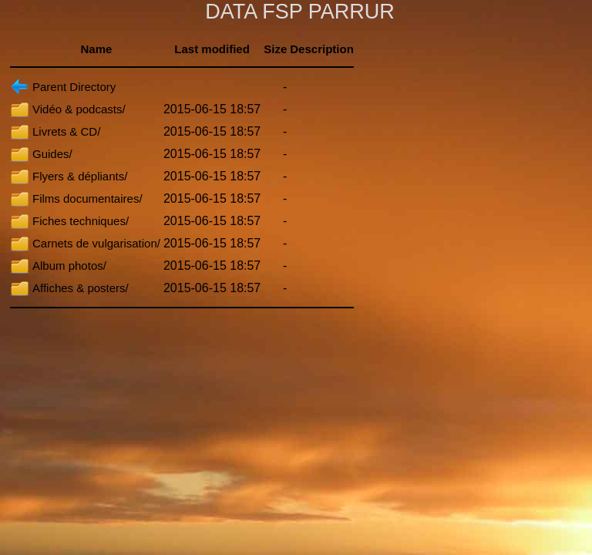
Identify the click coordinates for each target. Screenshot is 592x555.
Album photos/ (69, 265)
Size (275, 49)
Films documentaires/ (87, 198)
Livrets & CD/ (66, 131)
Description (322, 49)
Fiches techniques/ (80, 220)
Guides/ (52, 153)
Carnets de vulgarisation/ (96, 243)
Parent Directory (74, 86)
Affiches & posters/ (80, 287)
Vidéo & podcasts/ (79, 109)
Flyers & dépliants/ (79, 176)
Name (97, 49)
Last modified (212, 49)
